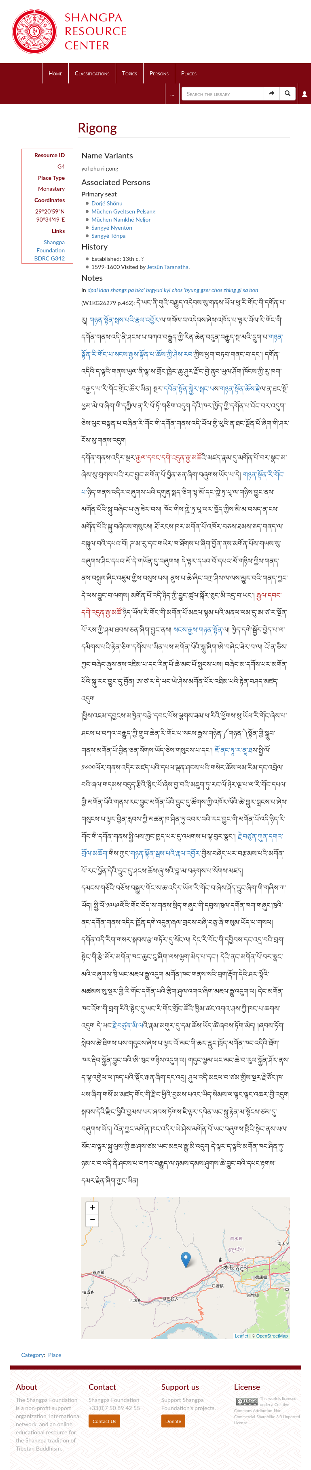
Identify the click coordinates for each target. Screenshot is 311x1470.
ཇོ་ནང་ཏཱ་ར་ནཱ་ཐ (233, 750)
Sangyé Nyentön (111, 227)
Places (189, 73)
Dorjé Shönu (107, 203)
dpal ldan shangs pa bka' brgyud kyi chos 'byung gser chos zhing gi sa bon (173, 289)
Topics (129, 73)
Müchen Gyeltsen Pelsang (123, 211)
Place (54, 1354)
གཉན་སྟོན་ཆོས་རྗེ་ (240, 388)
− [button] (92, 1220)
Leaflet (241, 1335)
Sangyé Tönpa (108, 235)
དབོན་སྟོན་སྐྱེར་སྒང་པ (189, 388)
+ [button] (92, 1208)
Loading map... (184, 1268)
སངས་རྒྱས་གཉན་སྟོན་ (198, 629)
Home (55, 73)
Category (32, 1354)
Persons (159, 73)
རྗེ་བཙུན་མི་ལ (127, 1025)
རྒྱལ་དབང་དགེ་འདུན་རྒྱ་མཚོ (168, 457)
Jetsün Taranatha (167, 266)
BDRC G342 (49, 258)
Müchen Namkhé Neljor (120, 219)
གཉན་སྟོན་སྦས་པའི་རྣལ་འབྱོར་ (124, 320)
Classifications (92, 73)
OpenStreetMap (272, 1335)
